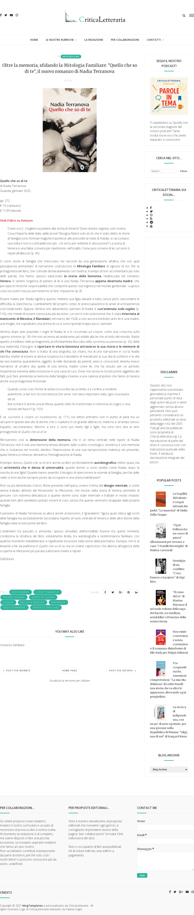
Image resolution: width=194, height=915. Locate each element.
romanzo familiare (46, 607)
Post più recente (16, 670)
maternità (58, 602)
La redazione (93, 40)
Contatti (154, 40)
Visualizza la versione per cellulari (69, 680)
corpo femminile (47, 592)
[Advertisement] (169, 299)
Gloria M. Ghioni (43, 597)
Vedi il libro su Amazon (16, 220)
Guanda (8, 602)
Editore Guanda (14, 597)
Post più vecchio (122, 670)
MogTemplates (32, 905)
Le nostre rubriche (60, 40)
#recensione (70, 56)
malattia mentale (32, 602)
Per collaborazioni (125, 40)
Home (34, 40)
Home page (69, 670)
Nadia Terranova (14, 607)
